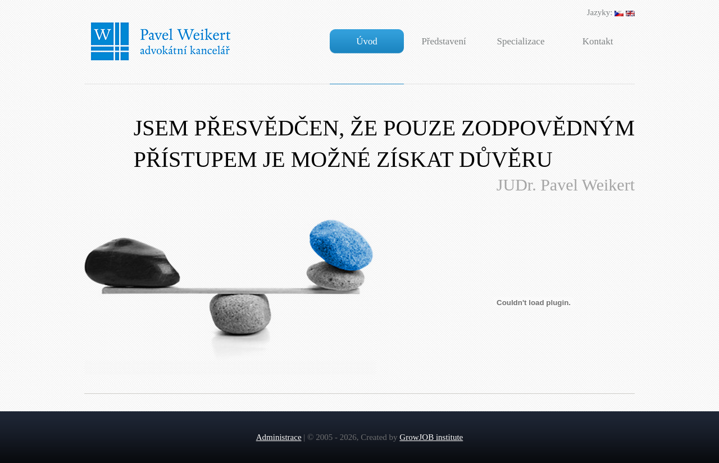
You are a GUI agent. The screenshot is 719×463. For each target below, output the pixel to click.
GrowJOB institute (431, 437)
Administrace (279, 437)
